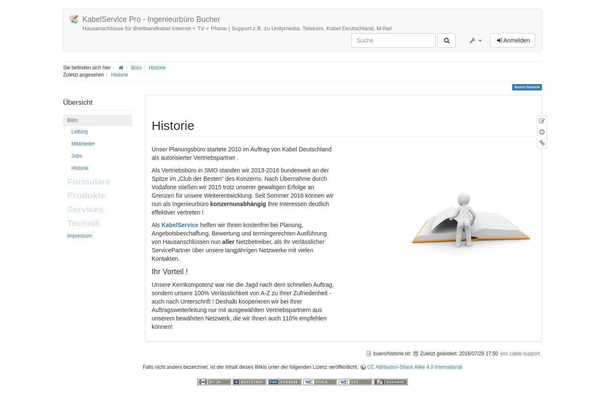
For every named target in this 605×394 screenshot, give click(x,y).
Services (85, 209)
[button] (475, 40)
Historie (157, 68)
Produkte (86, 195)
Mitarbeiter (83, 144)
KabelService (179, 225)
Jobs (76, 156)
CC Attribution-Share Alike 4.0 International (414, 367)
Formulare (88, 181)
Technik (83, 223)
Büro (136, 68)
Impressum (79, 236)
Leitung (79, 132)
